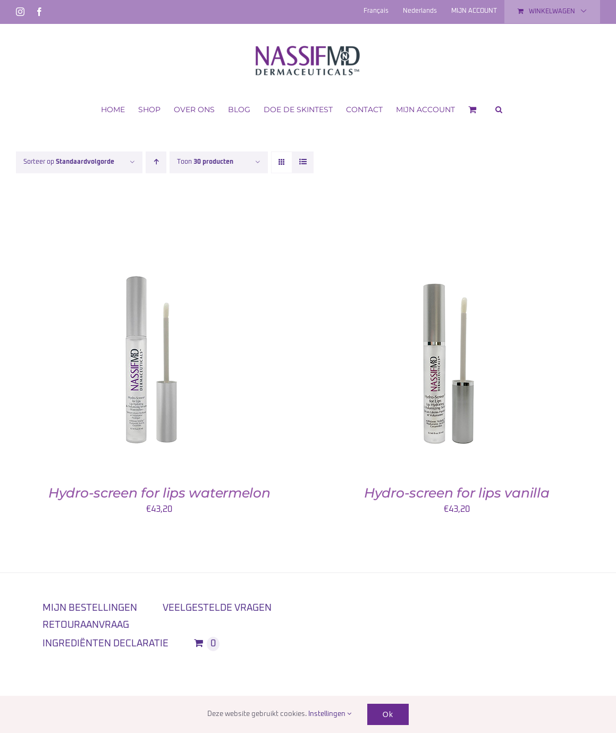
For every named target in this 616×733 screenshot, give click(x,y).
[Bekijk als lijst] (302, 162)
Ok (388, 714)
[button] (498, 108)
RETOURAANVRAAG (86, 625)
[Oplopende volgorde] (156, 162)
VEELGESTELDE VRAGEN (217, 608)
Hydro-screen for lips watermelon (159, 493)
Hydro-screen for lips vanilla (456, 493)
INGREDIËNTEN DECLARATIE (105, 643)
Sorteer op (68, 162)
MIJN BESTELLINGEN (90, 608)
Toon (205, 162)
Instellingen (329, 714)
